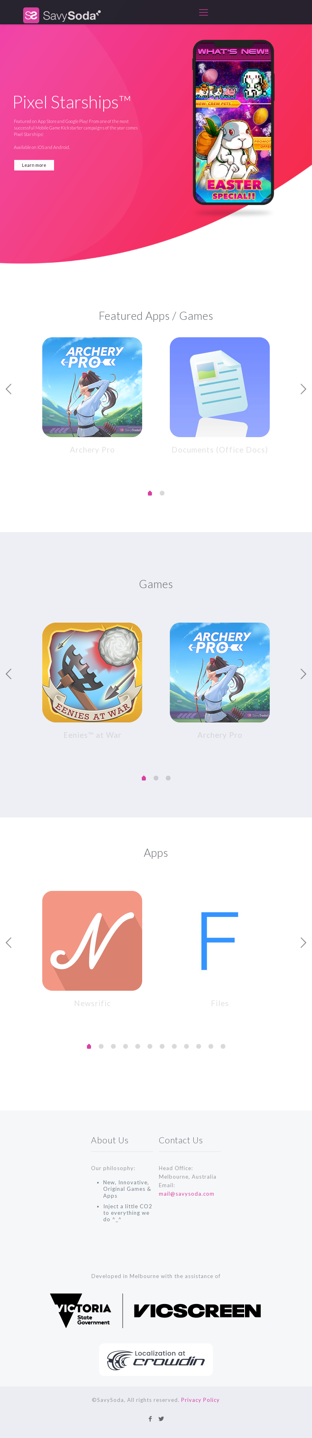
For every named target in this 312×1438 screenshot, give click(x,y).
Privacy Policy (200, 1400)
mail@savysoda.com (186, 1190)
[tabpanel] (92, 394)
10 (210, 1043)
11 (223, 1043)
